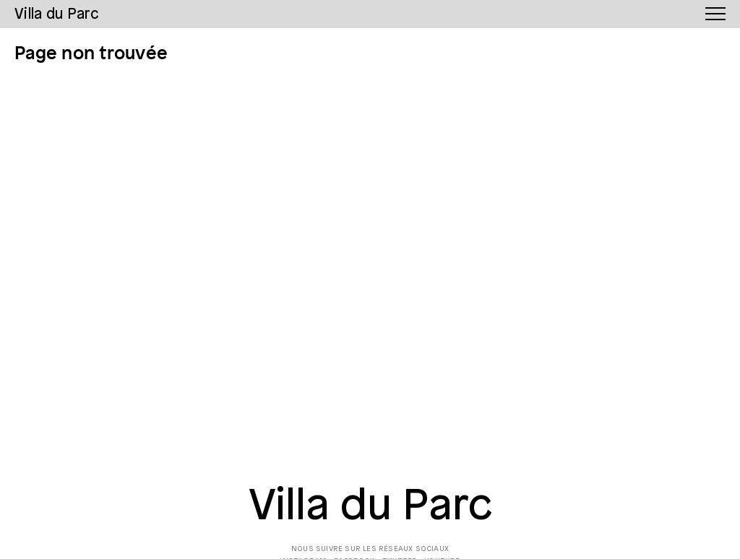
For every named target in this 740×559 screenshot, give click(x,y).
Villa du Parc (370, 507)
